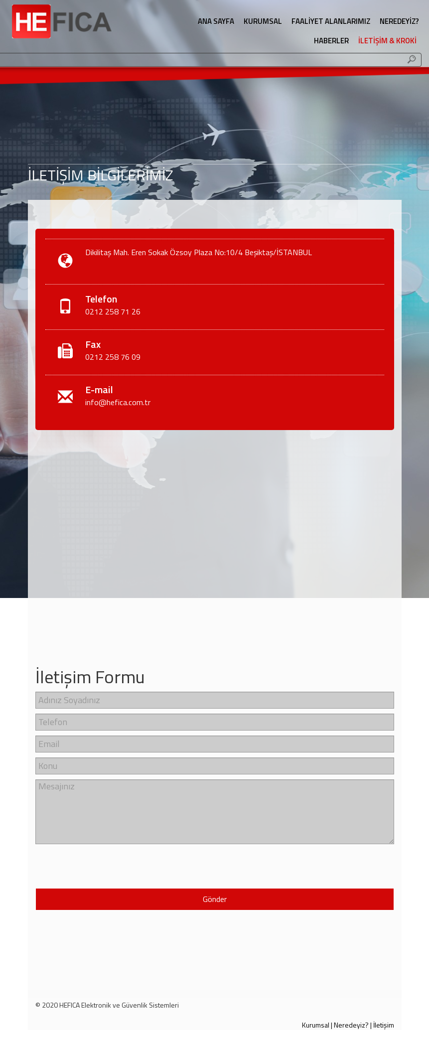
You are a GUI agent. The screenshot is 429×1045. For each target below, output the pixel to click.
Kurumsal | (317, 1025)
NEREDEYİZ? (399, 21)
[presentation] (93, 864)
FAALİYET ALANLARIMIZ (330, 21)
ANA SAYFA (216, 21)
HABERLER (331, 40)
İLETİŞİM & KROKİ (387, 40)
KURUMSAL (263, 21)
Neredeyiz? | (353, 1025)
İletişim (383, 1025)
